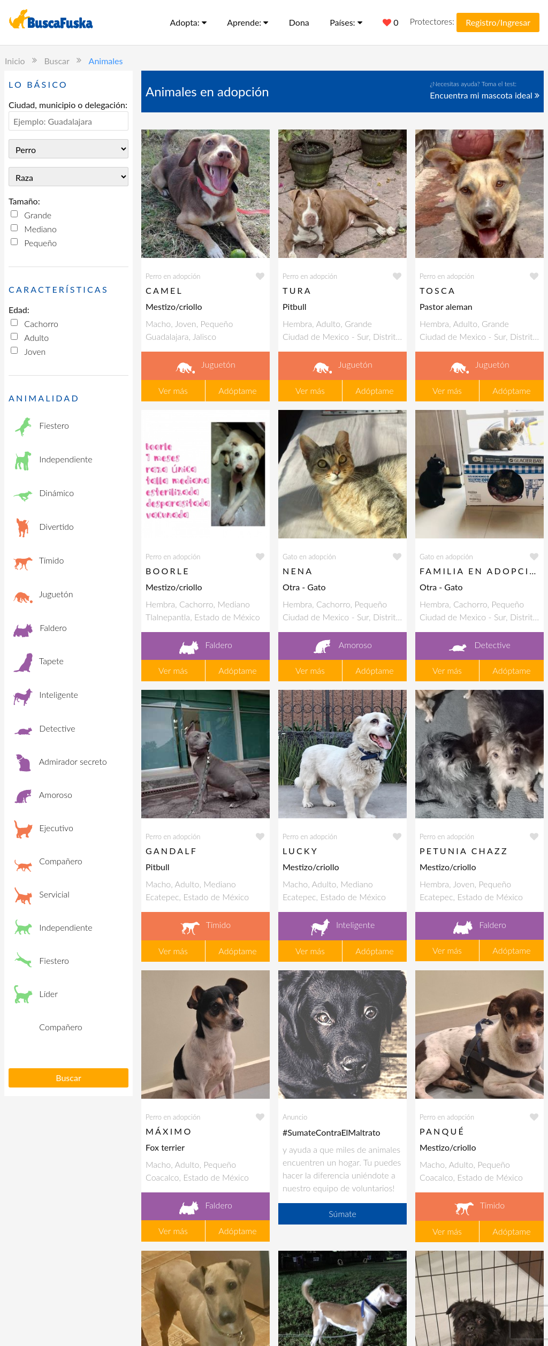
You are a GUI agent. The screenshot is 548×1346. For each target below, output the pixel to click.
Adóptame (237, 390)
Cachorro (41, 323)
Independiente (53, 460)
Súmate (342, 1213)
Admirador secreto (60, 762)
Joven (34, 351)
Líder (35, 995)
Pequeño (40, 243)
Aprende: (247, 22)
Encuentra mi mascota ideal (484, 95)
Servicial (41, 895)
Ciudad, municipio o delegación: (68, 105)
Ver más (173, 390)
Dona (299, 22)
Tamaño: (24, 201)
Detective (44, 729)
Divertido (43, 528)
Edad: (19, 310)
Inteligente (45, 696)
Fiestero (41, 427)
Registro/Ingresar (498, 22)
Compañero (47, 862)
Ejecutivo (43, 829)
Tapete (38, 662)
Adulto (36, 337)
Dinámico (43, 494)
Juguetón (43, 595)
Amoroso (42, 795)
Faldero (40, 628)
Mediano (40, 229)
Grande (37, 215)
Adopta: (188, 22)
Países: (346, 22)
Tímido (38, 562)
